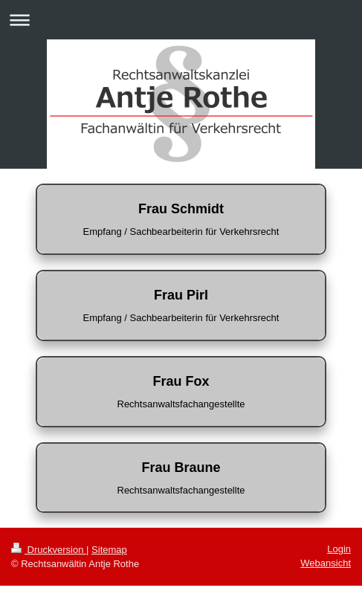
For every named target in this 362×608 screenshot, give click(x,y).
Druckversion (48, 549)
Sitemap (109, 549)
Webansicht (325, 563)
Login (339, 548)
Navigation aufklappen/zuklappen (181, 20)
